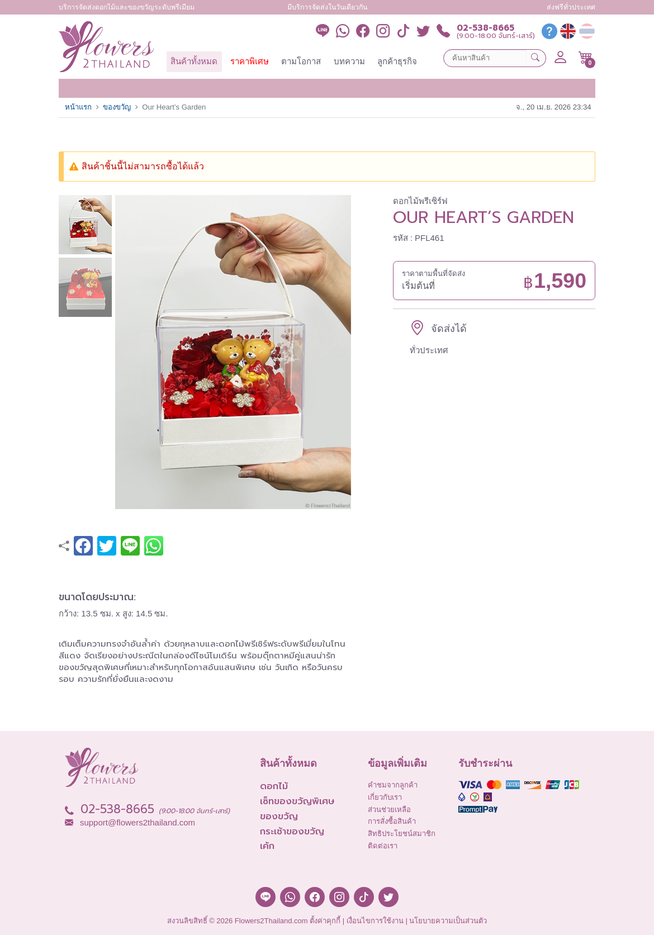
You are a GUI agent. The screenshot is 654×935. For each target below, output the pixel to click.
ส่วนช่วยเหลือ (389, 809)
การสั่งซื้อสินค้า (392, 821)
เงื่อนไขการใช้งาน (375, 921)
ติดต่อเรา (382, 846)
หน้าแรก (78, 107)
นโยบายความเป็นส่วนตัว (448, 921)
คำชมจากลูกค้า (393, 785)
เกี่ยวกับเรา (385, 797)
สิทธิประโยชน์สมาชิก (401, 833)
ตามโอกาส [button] (301, 61)
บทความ (349, 61)
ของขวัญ (117, 107)
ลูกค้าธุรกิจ (397, 61)
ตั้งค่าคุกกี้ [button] (325, 921)
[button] (586, 57)
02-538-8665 (485, 28)
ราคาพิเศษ (249, 61)
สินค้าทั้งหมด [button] (193, 61)
